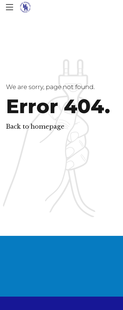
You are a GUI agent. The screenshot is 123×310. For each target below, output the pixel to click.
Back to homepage (35, 126)
